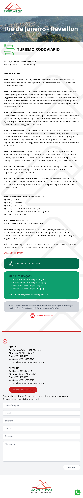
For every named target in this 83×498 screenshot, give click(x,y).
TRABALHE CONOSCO (23, 389)
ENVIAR (71, 467)
